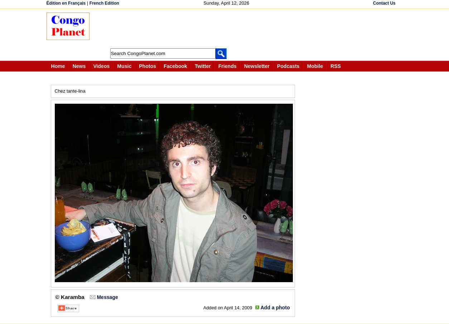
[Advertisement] (227, 29)
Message (107, 297)
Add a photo (275, 307)
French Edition (104, 3)
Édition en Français (66, 3)
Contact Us (384, 3)
